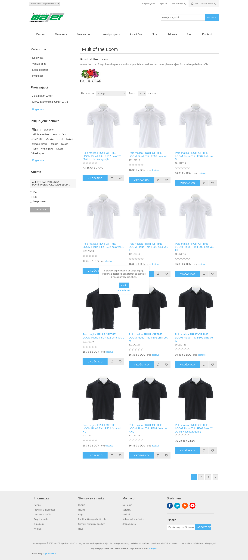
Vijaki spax (37, 153)
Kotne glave (47, 148)
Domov (40, 34)
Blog (189, 34)
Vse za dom (84, 34)
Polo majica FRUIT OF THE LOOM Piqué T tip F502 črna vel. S (194, 337)
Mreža (210, 93)
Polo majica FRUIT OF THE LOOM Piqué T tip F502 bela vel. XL (148, 247)
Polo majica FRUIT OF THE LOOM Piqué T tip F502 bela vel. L (149, 154)
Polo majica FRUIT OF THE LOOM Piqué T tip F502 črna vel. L (103, 336)
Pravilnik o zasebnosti (44, 509)
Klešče (64, 144)
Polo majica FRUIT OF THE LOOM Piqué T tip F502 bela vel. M (194, 156)
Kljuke (34, 148)
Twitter (177, 506)
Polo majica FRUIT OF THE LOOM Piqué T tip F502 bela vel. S (103, 245)
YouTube (192, 506)
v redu (124, 285)
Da (35, 192)
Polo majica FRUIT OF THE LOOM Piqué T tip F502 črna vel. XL (102, 428)
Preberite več (124, 290)
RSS (185, 506)
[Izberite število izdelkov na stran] (142, 93)
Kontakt (207, 34)
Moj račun (127, 505)
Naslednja (215, 477)
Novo (155, 34)
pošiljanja (153, 548)
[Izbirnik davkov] (44, 4)
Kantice (54, 144)
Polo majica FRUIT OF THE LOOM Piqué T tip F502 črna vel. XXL (148, 428)
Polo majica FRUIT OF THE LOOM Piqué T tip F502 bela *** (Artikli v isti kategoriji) (102, 156)
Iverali (60, 139)
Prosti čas (136, 34)
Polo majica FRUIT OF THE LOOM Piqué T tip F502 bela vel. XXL (194, 247)
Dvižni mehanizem (40, 134)
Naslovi (126, 514)
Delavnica (61, 34)
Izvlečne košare (39, 144)
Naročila (126, 509)
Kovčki (59, 148)
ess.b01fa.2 (59, 134)
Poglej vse (38, 109)
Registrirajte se (148, 3)
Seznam (216, 93)
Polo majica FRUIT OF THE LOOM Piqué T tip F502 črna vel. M (148, 337)
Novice (81, 509)
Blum (36, 129)
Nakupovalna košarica (133, 519)
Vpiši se (163, 3)
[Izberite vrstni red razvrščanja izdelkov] (111, 93)
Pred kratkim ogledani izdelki (92, 519)
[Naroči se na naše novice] (181, 527)
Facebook (170, 506)
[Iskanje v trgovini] (183, 17)
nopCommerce (49, 553)
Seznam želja (129, 524)
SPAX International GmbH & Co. (50, 102)
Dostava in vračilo (42, 514)
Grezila (50, 139)
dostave (155, 170)
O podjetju (39, 524)
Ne (35, 196)
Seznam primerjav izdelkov (91, 524)
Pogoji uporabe (41, 519)
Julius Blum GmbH (42, 95)
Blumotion (49, 129)
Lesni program (111, 34)
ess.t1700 (37, 139)
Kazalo (37, 505)
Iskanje (172, 34)
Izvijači (69, 139)
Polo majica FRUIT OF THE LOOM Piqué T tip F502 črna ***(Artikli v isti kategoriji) (194, 428)
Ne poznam (39, 201)
